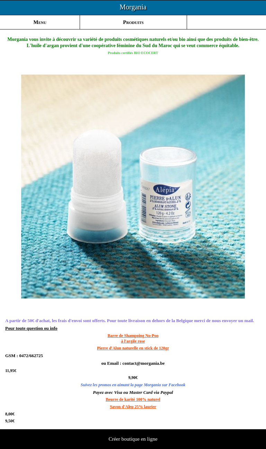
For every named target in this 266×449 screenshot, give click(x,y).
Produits (133, 22)
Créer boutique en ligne (132, 439)
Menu (40, 22)
